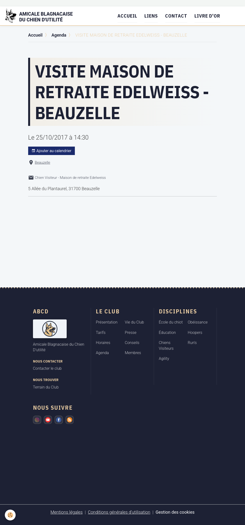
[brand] (41, 16)
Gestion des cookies (174, 512)
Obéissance (198, 322)
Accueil (127, 16)
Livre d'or (207, 16)
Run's (192, 342)
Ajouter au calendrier (51, 151)
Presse (130, 332)
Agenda (59, 35)
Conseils (132, 342)
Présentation (106, 322)
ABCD (41, 311)
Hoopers (195, 332)
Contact (176, 16)
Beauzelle (42, 162)
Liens (151, 16)
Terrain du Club (46, 387)
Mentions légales (67, 512)
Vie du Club (134, 322)
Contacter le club (47, 368)
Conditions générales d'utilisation (119, 512)
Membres (133, 352)
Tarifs (100, 332)
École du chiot (171, 322)
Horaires (103, 342)
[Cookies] (10, 515)
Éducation (167, 332)
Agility (164, 358)
